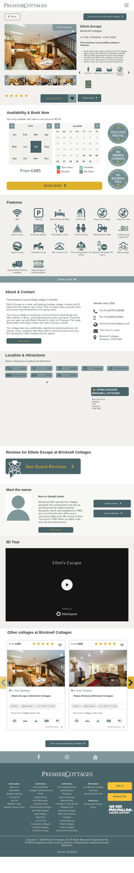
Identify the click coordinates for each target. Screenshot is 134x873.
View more (67, 279)
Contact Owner (112, 503)
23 (84, 155)
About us (14, 787)
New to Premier (40, 787)
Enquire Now (90, 98)
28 (70, 161)
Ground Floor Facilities (67, 830)
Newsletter (14, 790)
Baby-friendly (67, 800)
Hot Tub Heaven (40, 800)
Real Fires (40, 817)
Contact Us (14, 797)
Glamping (67, 793)
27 (64, 161)
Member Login (14, 804)
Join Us (14, 800)
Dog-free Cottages (67, 810)
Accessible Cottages (40, 824)
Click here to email (109, 330)
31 (90, 161)
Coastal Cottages (41, 827)
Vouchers (93, 790)
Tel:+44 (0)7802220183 (111, 316)
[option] (41, 47)
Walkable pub (67, 807)
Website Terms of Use (14, 807)
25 (96, 155)
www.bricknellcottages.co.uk (114, 323)
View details (53, 727)
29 (77, 161)
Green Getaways (67, 797)
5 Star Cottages (67, 824)
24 (90, 155)
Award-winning (67, 820)
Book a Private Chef (93, 793)
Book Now (55, 186)
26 (58, 161)
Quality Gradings (14, 793)
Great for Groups (41, 830)
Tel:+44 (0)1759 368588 (111, 310)
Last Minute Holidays (93, 787)
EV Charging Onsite (67, 787)
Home (12, 16)
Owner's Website (112, 513)
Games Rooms (67, 790)
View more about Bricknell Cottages (105, 16)
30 (84, 161)
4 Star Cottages (67, 827)
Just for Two (40, 820)
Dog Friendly (41, 797)
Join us (120, 786)
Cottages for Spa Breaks (67, 804)
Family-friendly (40, 804)
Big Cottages (41, 814)
